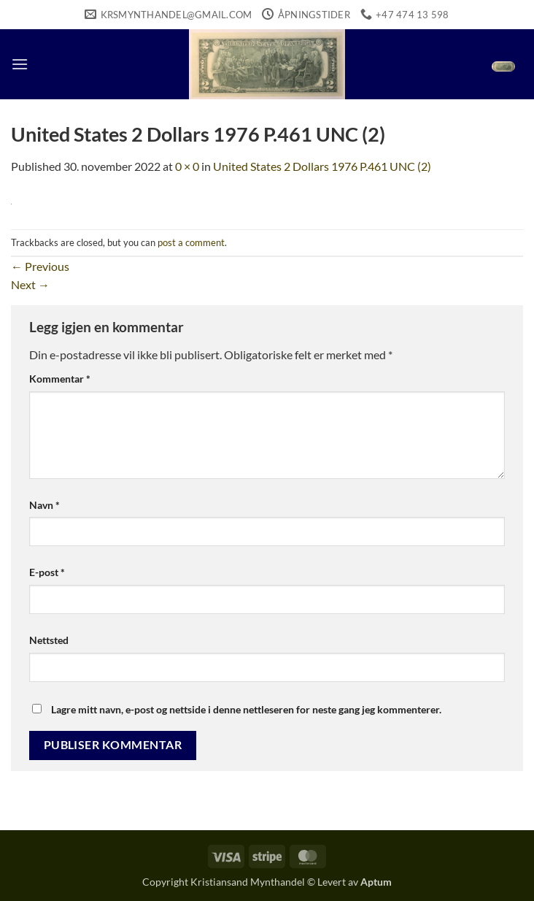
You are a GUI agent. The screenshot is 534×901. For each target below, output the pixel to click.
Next (30, 284)
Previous (40, 266)
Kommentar (59, 378)
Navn (44, 505)
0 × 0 (187, 166)
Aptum (376, 881)
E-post (47, 572)
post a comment (191, 242)
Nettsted (49, 640)
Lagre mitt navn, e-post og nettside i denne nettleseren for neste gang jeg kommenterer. (246, 709)
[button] (19, 64)
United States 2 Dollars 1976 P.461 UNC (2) (322, 166)
